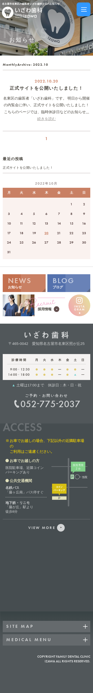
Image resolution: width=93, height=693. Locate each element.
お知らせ (24, 282)
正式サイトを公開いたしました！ (46, 88)
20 (46, 233)
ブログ (69, 282)
